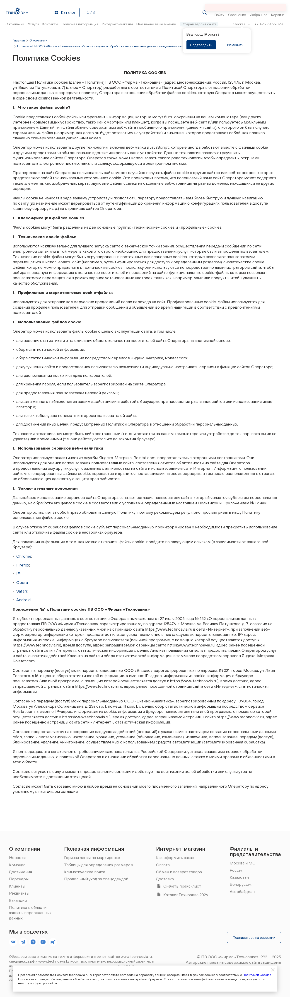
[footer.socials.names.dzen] (33, 942)
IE (18, 573)
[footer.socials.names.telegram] (23, 942)
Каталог (65, 12)
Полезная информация (94, 848)
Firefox (22, 565)
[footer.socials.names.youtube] (43, 942)
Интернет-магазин (180, 848)
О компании (38, 40)
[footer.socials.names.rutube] (53, 942)
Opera (22, 582)
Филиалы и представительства (255, 851)
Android (23, 599)
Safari (21, 591)
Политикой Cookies (257, 975)
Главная (19, 40)
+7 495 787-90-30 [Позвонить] (269, 24)
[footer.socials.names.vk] (13, 942)
